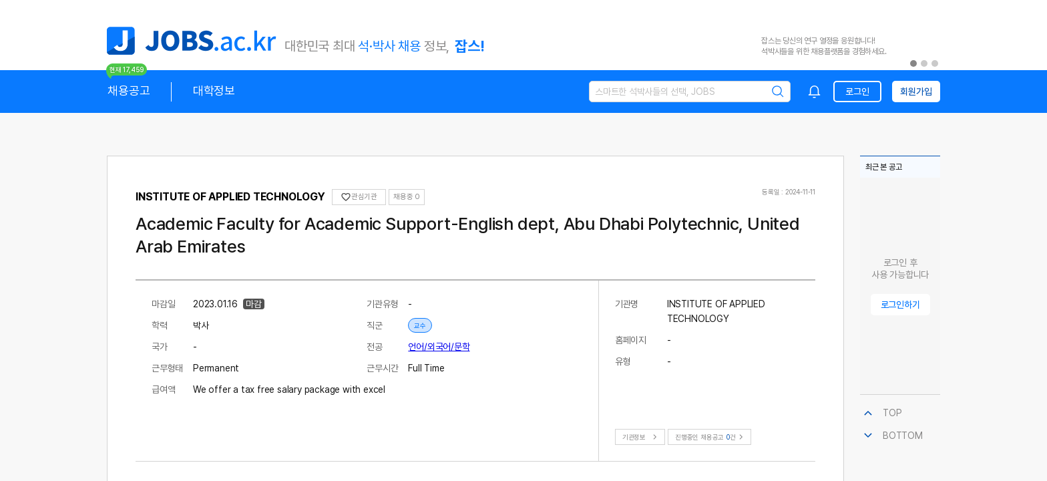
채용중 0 (406, 196)
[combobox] (815, 92)
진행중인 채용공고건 (711, 437)
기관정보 (641, 437)
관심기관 (359, 197)
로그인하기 (900, 304)
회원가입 (915, 91)
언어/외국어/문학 (438, 346)
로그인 (857, 91)
